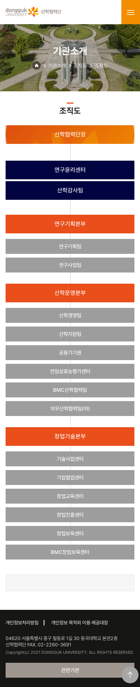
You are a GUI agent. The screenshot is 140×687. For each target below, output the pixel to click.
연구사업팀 (70, 265)
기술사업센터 (70, 459)
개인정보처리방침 (22, 622)
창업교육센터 (70, 496)
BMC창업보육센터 (70, 552)
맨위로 (130, 674)
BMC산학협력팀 (70, 390)
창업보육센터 (70, 533)
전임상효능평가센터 (70, 371)
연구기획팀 (70, 246)
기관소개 (57, 66)
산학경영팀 (70, 315)
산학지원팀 (70, 334)
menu (130, 12)
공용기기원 (70, 353)
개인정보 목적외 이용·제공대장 (79, 622)
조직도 (80, 66)
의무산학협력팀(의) (70, 409)
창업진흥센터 (70, 515)
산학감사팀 (70, 190)
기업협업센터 (70, 477)
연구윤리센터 (70, 169)
